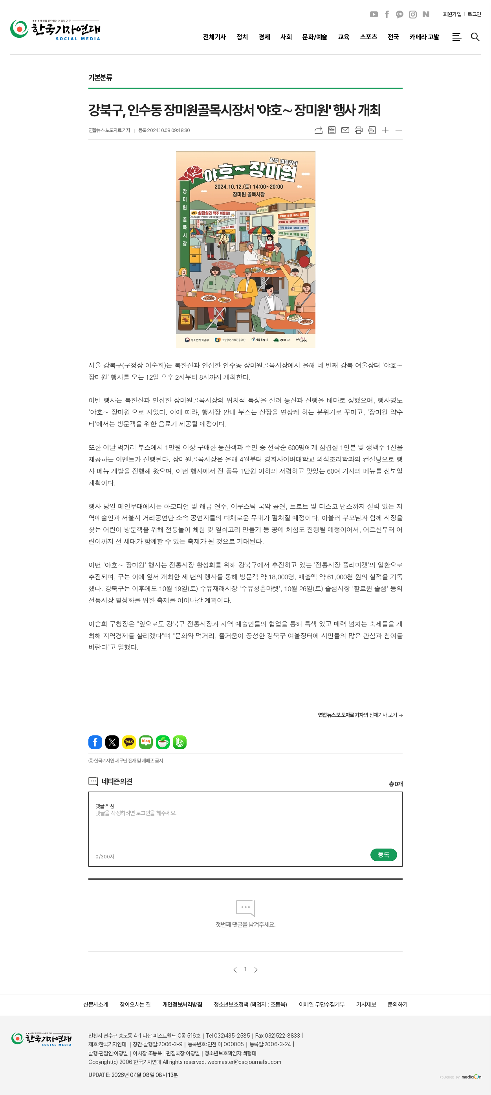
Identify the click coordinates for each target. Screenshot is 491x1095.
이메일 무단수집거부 (322, 1004)
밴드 (180, 742)
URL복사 (318, 130)
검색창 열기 (475, 37)
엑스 (112, 742)
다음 (255, 969)
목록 (332, 130)
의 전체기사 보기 (357, 715)
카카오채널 (400, 14)
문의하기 (397, 1004)
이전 (235, 969)
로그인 (474, 14)
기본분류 (100, 77)
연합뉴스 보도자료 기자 (109, 130)
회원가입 (452, 14)
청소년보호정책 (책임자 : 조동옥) (250, 1004)
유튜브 (374, 14)
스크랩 (372, 130)
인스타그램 (413, 14)
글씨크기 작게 (399, 130)
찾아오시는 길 (135, 1004)
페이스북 (387, 14)
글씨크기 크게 (385, 130)
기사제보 (366, 1004)
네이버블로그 (426, 14)
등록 (384, 854)
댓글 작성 (104, 806)
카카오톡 (129, 742)
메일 (345, 130)
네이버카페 (163, 742)
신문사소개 (95, 1004)
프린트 (359, 130)
